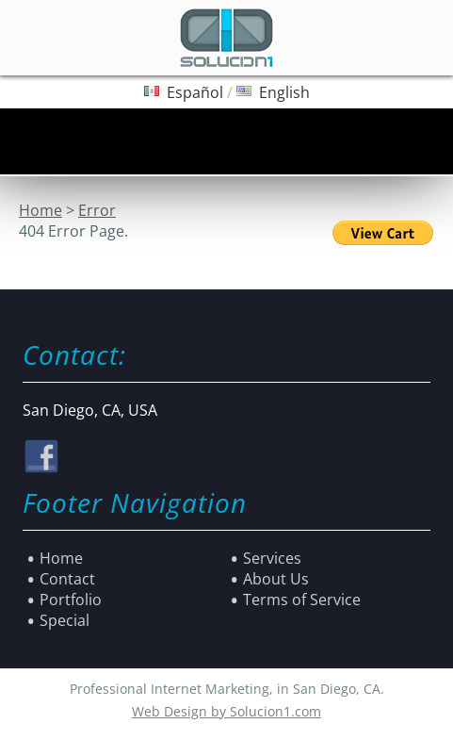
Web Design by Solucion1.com (226, 711)
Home (40, 210)
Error (97, 210)
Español (195, 92)
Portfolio (71, 599)
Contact (67, 578)
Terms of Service (302, 599)
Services (272, 558)
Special (64, 620)
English (284, 92)
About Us (276, 578)
